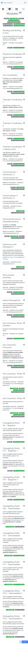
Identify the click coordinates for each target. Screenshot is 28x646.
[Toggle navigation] (25, 3)
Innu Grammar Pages (12, 257)
